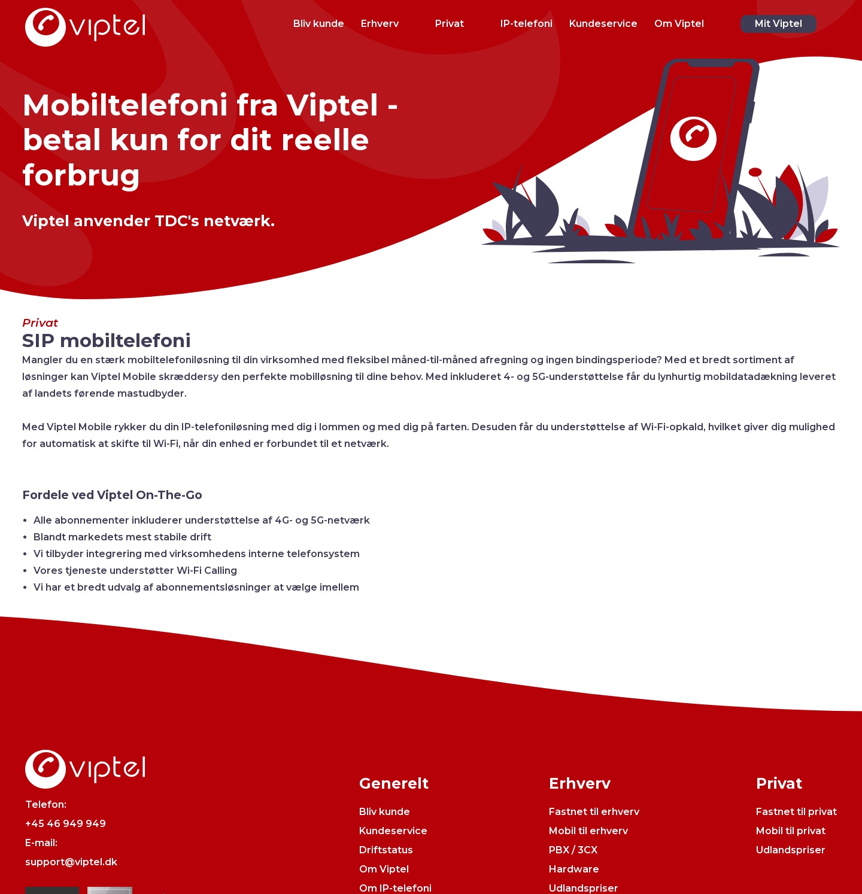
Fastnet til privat (796, 811)
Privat (449, 23)
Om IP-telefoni (395, 888)
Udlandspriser (583, 888)
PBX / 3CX (573, 850)
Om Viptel (679, 23)
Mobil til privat (790, 831)
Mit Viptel (778, 23)
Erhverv (380, 23)
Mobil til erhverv (588, 831)
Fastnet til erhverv (594, 811)
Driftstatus (386, 850)
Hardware (574, 869)
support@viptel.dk (71, 862)
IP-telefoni (526, 23)
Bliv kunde (318, 23)
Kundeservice (603, 23)
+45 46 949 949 (65, 823)
